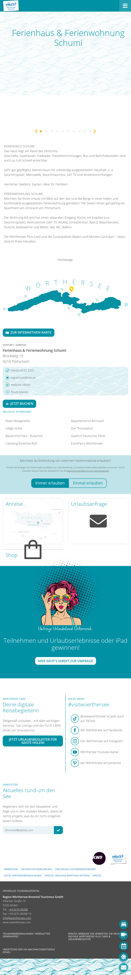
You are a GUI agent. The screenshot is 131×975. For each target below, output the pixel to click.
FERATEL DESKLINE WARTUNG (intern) (67, 875)
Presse (97, 875)
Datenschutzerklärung (36, 869)
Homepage (65, 260)
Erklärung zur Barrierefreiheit (75, 869)
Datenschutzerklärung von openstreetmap (88, 470)
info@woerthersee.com (17, 918)
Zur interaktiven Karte (29, 332)
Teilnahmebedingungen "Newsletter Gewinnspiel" (26, 935)
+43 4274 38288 (18, 909)
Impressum (11, 869)
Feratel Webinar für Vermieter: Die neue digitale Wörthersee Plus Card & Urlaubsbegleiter (94, 936)
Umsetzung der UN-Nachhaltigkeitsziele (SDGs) (29, 951)
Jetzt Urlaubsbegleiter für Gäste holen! (33, 741)
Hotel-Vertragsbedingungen (22, 875)
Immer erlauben (50, 483)
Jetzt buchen (19, 403)
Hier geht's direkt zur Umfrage (65, 661)
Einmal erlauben (88, 483)
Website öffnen (17, 385)
